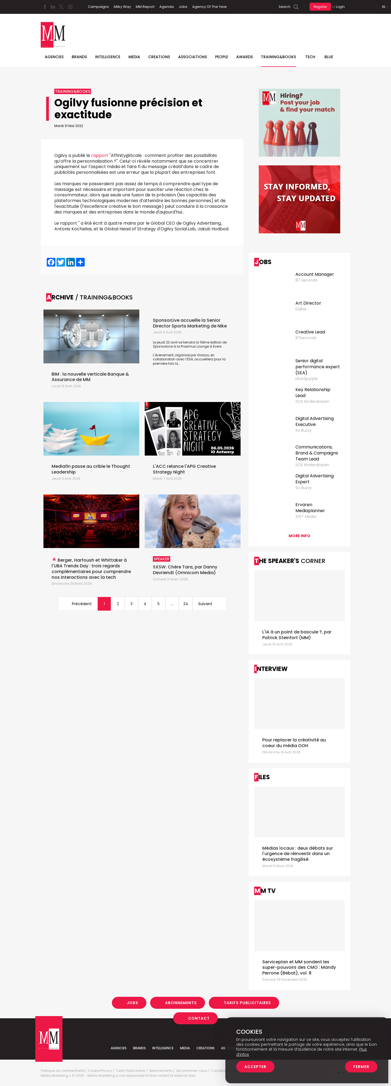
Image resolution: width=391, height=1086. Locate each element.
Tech (310, 57)
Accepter (255, 1066)
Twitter (61, 7)
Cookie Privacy (100, 1071)
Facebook (45, 7)
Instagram (70, 7)
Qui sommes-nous (191, 1071)
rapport (99, 155)
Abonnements (181, 1002)
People (221, 57)
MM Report (145, 6)
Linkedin (53, 7)
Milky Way (122, 6)
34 (185, 604)
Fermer (361, 1066)
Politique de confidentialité (62, 1071)
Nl (384, 6)
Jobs (183, 6)
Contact (199, 1018)
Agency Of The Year (209, 6)
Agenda (166, 6)
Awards (244, 57)
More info (299, 536)
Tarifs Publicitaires (247, 1002)
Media (134, 57)
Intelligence (107, 57)
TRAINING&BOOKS (278, 57)
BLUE (328, 57)
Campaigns (98, 6)
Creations (159, 57)
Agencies (54, 57)
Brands (79, 57)
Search (285, 6)
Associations (192, 57)
